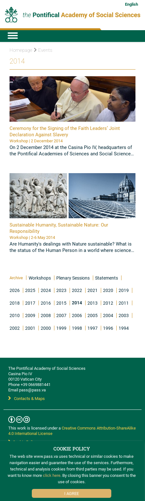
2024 (46, 290)
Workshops (40, 278)
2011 (124, 303)
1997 (92, 328)
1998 (77, 328)
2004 (108, 315)
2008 (46, 315)
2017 (30, 303)
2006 (77, 315)
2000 (46, 328)
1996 (108, 328)
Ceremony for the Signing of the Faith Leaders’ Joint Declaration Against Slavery (65, 131)
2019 (124, 290)
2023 (61, 290)
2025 (30, 290)
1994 (124, 328)
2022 (77, 290)
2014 (77, 302)
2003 (124, 315)
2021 (92, 290)
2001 (30, 328)
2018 (15, 303)
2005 (92, 315)
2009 (30, 315)
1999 (61, 328)
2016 (46, 303)
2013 (92, 303)
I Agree (71, 493)
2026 (15, 290)
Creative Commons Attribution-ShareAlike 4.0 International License (72, 430)
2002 (15, 328)
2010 (15, 315)
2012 (108, 303)
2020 (108, 290)
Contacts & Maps (26, 398)
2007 (61, 315)
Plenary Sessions (73, 278)
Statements (106, 278)
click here (51, 475)
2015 (61, 303)
